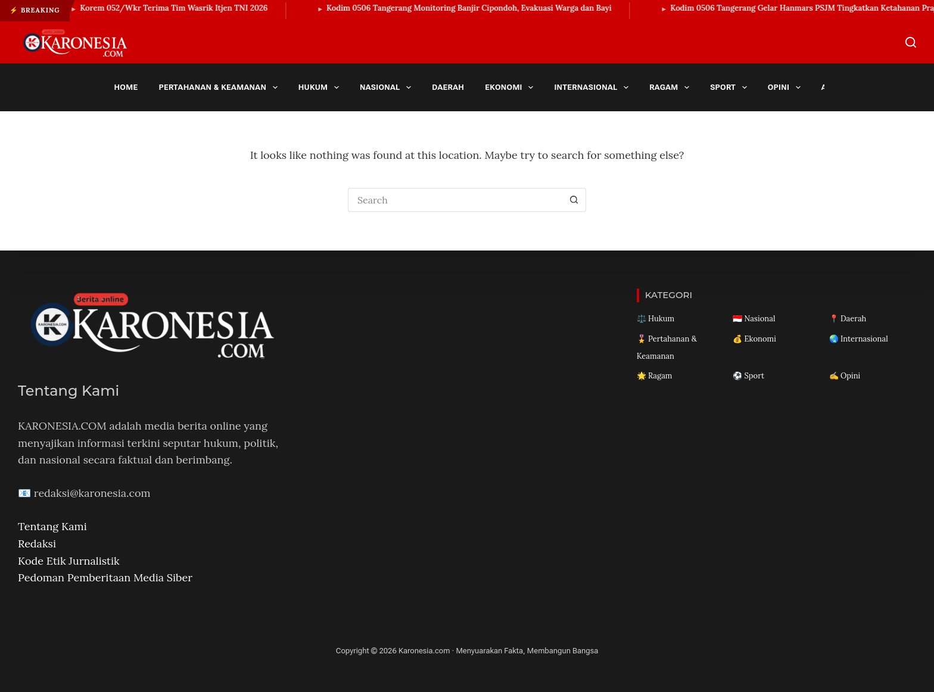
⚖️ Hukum (655, 319)
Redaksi (37, 543)
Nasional (388, 87)
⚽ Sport (748, 376)
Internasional (593, 87)
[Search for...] (455, 200)
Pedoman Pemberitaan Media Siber (105, 577)
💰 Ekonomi (754, 339)
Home (126, 87)
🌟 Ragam (655, 376)
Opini (786, 87)
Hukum (321, 87)
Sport (730, 87)
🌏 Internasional (858, 339)
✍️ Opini (845, 376)
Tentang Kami (52, 526)
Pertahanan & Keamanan (220, 87)
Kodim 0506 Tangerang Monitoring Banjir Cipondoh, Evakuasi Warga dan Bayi (474, 8)
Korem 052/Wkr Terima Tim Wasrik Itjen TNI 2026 (179, 8)
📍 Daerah (848, 319)
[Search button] (574, 200)
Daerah (448, 87)
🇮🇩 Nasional (754, 319)
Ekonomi (511, 87)
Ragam (671, 87)
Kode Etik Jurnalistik (69, 561)
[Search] (910, 42)
